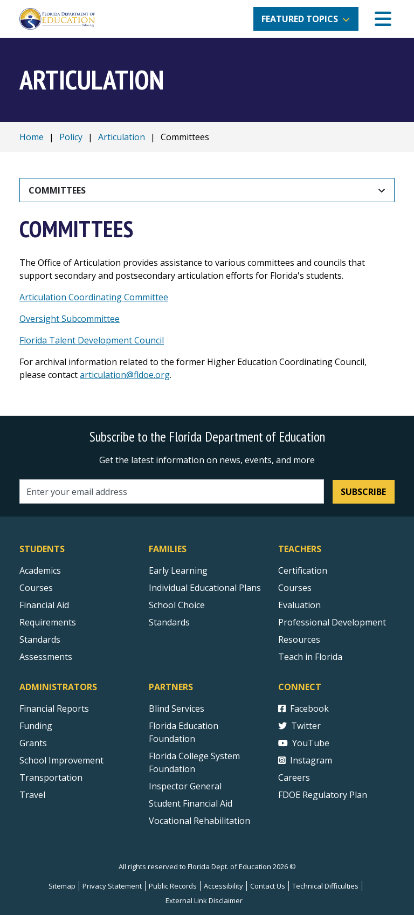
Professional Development (332, 622)
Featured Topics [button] (299, 19)
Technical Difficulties (325, 886)
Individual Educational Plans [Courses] (205, 588)
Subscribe (363, 492)
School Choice (177, 605)
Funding (35, 726)
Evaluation (299, 605)
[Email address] (171, 491)
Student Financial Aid (190, 803)
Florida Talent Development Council (91, 340)
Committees (57, 190)
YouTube (303, 743)
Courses (36, 588)
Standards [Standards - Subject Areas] (39, 639)
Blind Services (176, 708)
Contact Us (267, 886)
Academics (40, 570)
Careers (294, 777)
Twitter (299, 726)
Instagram (305, 760)
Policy (70, 137)
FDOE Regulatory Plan (322, 795)
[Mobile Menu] (383, 19)
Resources (299, 639)
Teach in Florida (310, 657)
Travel (32, 795)
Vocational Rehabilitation (199, 821)
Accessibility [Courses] (223, 886)
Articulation (121, 137)
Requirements (47, 622)
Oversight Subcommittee (69, 319)
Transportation (50, 777)
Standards (169, 622)
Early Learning (178, 570)
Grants (33, 743)
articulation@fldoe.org (125, 375)
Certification (302, 570)
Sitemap (62, 886)
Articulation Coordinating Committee (93, 297)
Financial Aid (44, 605)
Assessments (45, 657)
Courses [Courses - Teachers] (295, 588)
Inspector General (185, 786)
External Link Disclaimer (204, 900)
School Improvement (61, 760)
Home (31, 137)
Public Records (173, 886)
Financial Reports (54, 708)
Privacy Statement (112, 886)
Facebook (303, 708)
